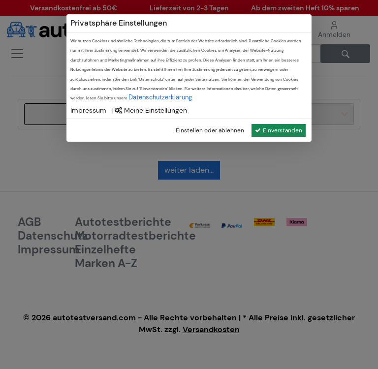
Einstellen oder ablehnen (210, 130)
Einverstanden (278, 130)
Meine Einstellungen (151, 110)
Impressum (88, 110)
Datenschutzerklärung (160, 97)
